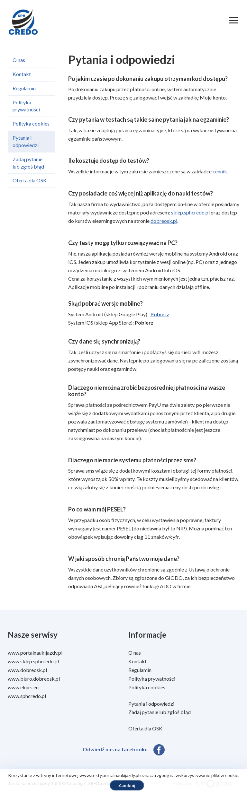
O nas (19, 60)
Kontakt (22, 74)
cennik (220, 171)
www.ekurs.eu (23, 687)
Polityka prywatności (26, 106)
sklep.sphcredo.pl (190, 212)
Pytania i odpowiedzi (26, 141)
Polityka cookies (31, 123)
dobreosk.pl (164, 221)
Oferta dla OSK (30, 180)
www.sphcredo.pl (27, 696)
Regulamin (24, 88)
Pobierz (160, 314)
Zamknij (126, 785)
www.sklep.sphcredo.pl (33, 661)
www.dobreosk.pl (27, 670)
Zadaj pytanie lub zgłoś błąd (28, 163)
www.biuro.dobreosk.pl (34, 679)
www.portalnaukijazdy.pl (35, 653)
